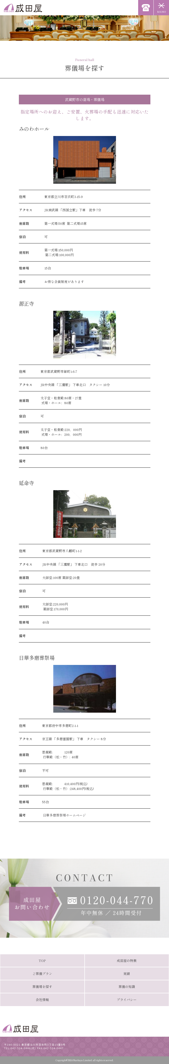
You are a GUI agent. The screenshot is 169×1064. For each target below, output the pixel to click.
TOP (42, 960)
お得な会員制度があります (64, 281)
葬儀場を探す (42, 986)
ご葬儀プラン (42, 973)
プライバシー (127, 999)
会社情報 (42, 999)
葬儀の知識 (127, 986)
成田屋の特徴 (127, 960)
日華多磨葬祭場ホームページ (64, 815)
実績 (126, 973)
